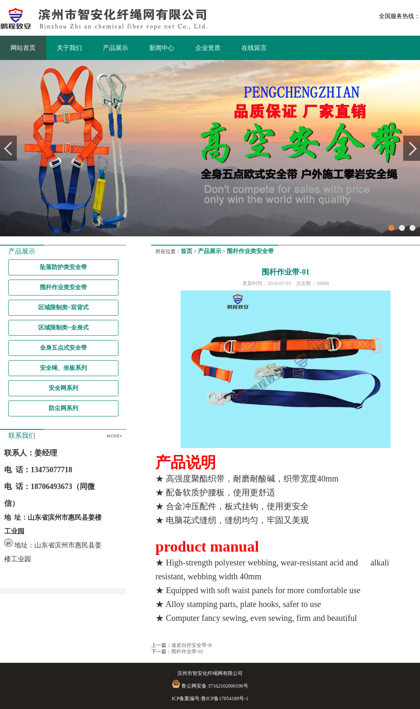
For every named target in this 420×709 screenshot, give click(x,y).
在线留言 (254, 47)
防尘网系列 (63, 408)
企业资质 (207, 47)
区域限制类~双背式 (63, 307)
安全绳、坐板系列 (63, 368)
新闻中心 (161, 47)
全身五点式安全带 (63, 348)
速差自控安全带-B (191, 645)
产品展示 (115, 47)
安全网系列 (63, 388)
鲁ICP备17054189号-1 (225, 698)
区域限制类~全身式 (63, 327)
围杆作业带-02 (187, 651)
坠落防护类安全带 (63, 267)
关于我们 (69, 47)
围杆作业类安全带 (63, 287)
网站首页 (23, 47)
